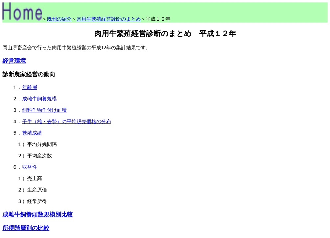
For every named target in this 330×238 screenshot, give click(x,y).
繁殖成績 (32, 132)
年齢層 (29, 87)
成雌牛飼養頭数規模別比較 (37, 214)
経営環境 (14, 61)
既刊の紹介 (59, 19)
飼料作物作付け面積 (44, 110)
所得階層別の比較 (25, 228)
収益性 (29, 167)
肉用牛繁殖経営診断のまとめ (109, 19)
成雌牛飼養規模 (39, 98)
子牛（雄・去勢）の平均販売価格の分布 (66, 121)
